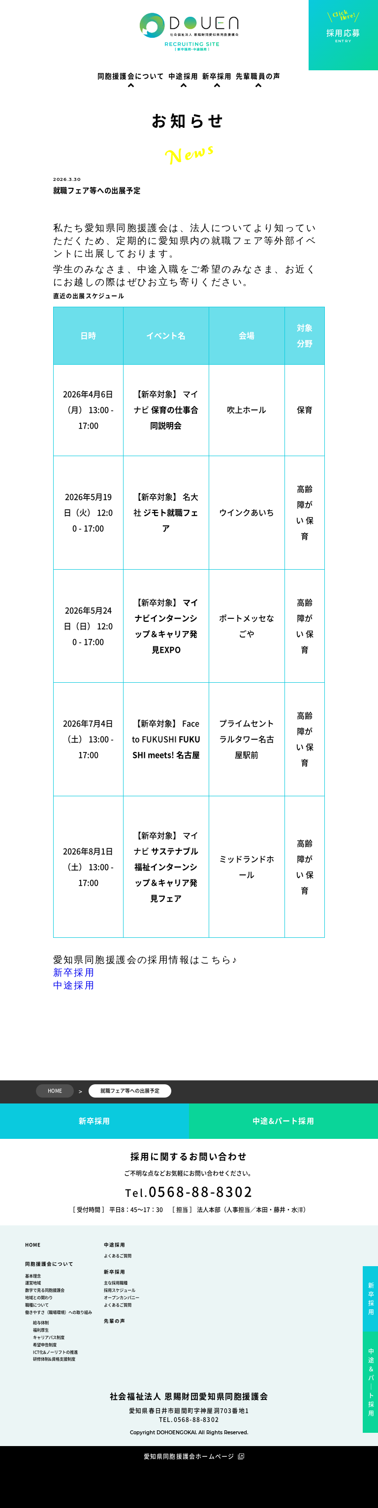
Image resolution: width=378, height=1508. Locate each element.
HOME (33, 1245)
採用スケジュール (119, 1290)
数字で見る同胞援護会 (44, 1290)
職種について (37, 1305)
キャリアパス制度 (48, 1337)
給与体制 (41, 1323)
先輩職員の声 (258, 76)
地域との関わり (39, 1298)
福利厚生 (41, 1330)
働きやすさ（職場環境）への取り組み (58, 1312)
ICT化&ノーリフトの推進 (55, 1352)
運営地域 (33, 1283)
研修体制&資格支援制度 (54, 1359)
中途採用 (183, 76)
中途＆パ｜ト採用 (371, 1382)
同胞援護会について (131, 76)
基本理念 (33, 1276)
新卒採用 (217, 76)
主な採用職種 (115, 1283)
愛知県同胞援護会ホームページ (189, 1456)
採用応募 (343, 36)
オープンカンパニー (121, 1298)
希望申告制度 (45, 1345)
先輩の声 (115, 1321)
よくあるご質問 (117, 1256)
